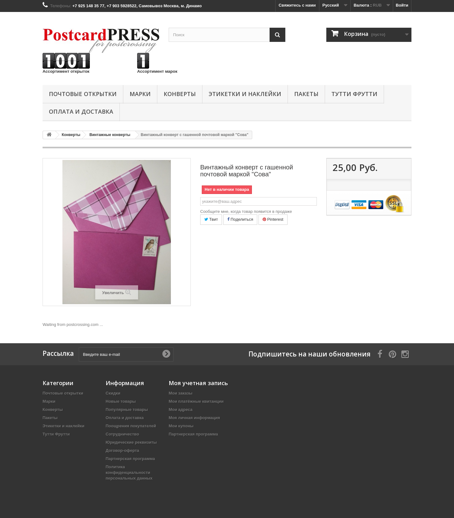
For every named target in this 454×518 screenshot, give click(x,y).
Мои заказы (180, 393)
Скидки (113, 393)
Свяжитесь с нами (297, 5)
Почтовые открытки (83, 94)
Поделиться (240, 219)
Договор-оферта (122, 450)
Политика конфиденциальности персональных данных (129, 472)
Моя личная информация (194, 417)
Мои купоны (181, 426)
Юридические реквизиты (131, 442)
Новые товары (121, 401)
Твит (211, 219)
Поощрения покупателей (131, 426)
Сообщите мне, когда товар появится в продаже (246, 211)
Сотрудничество (122, 434)
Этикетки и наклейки (245, 94)
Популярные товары (127, 409)
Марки (140, 94)
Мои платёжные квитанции (196, 401)
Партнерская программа (130, 458)
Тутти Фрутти (354, 94)
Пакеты (306, 94)
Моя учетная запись (198, 383)
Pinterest (273, 219)
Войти (402, 5)
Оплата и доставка (81, 111)
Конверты (180, 94)
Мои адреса (180, 409)
